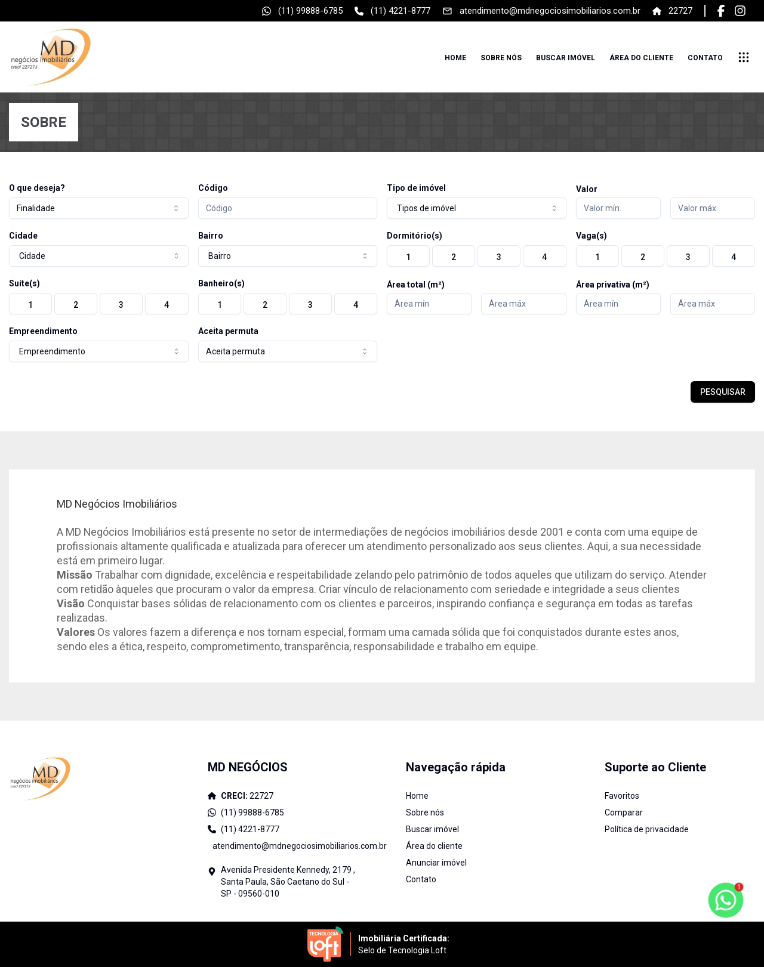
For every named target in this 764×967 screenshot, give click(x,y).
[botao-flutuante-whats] (725, 900)
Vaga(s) (591, 235)
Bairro (210, 235)
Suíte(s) (24, 283)
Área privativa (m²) (612, 284)
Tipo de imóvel (416, 188)
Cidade (23, 235)
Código (213, 188)
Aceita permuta (228, 331)
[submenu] (743, 57)
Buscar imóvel (565, 58)
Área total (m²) (416, 284)
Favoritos (622, 796)
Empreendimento (43, 331)
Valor (586, 189)
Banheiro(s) (221, 283)
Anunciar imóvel (436, 862)
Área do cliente (641, 58)
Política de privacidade (647, 829)
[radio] (408, 256)
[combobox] (99, 208)
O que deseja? (37, 188)
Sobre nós (501, 58)
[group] (476, 256)
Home (455, 58)
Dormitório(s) (414, 235)
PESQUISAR (722, 392)
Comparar (624, 812)
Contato (705, 58)
